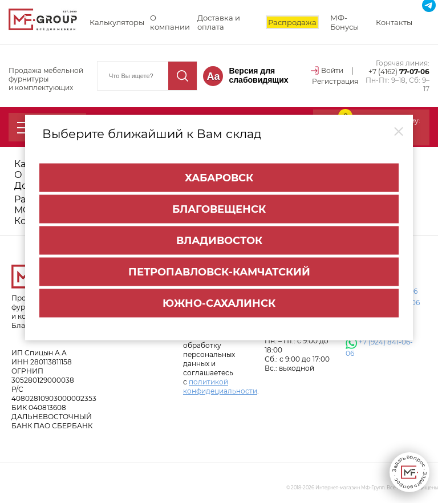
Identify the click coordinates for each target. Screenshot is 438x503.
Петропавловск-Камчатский (219, 270)
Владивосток (219, 239)
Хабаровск (219, 176)
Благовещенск (219, 207)
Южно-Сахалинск (219, 301)
